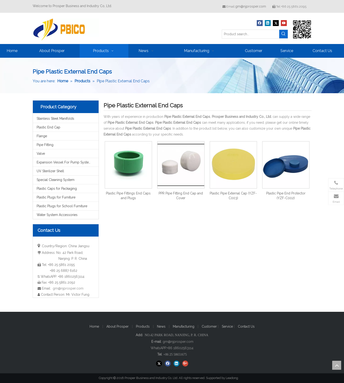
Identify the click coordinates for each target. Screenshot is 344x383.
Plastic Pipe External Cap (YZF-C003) (233, 195)
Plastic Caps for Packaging (57, 188)
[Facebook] (260, 23)
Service (228, 326)
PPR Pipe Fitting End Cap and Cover (181, 195)
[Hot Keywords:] (283, 34)
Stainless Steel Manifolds (55, 118)
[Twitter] (276, 23)
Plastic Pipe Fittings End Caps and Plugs (128, 195)
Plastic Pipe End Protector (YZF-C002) (285, 195)
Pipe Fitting (45, 145)
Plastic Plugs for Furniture (56, 197)
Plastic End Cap (48, 127)
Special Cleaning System (55, 180)
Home (94, 326)
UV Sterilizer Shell (50, 171)
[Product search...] (250, 34)
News (161, 326)
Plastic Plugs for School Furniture (62, 206)
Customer (210, 326)
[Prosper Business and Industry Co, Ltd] (302, 29)
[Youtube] (284, 23)
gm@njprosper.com (250, 6)
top (336, 365)
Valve (41, 153)
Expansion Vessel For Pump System (64, 162)
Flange (42, 136)
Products (143, 326)
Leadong (234, 378)
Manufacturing (183, 326)
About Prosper (117, 326)
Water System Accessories (57, 215)
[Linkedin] (268, 23)
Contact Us (246, 326)
